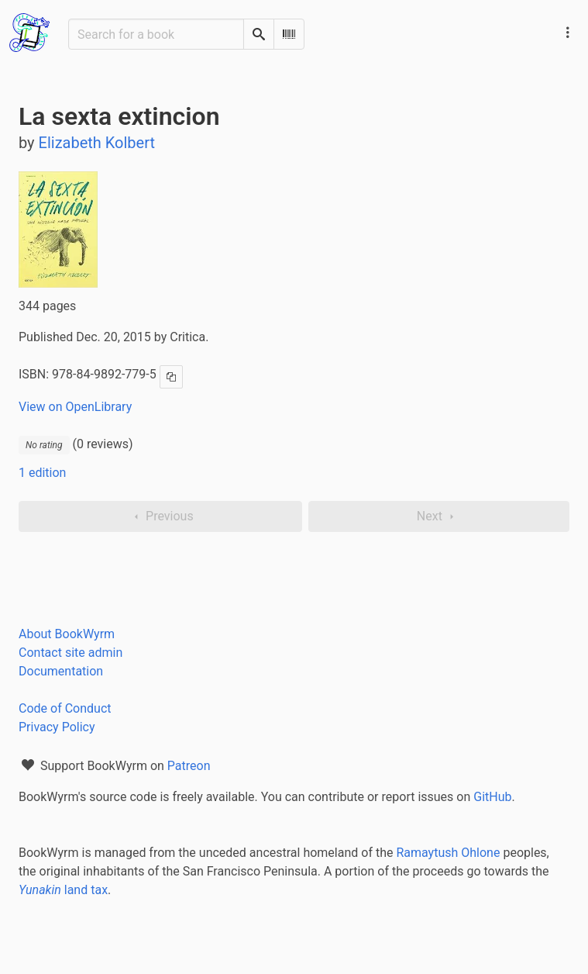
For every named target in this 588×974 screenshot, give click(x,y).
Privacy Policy (57, 727)
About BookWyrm (67, 634)
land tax (63, 889)
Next (439, 516)
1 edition (42, 472)
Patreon (189, 765)
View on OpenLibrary (75, 406)
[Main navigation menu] (568, 32)
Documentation (61, 671)
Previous (160, 516)
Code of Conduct (65, 708)
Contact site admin (70, 652)
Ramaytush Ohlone (448, 852)
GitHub (492, 796)
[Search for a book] (156, 34)
